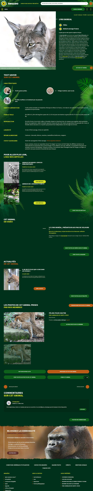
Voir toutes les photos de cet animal (25, 377)
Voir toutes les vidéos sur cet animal (76, 248)
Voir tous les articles (79, 210)
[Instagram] (90, 9)
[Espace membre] (78, 9)
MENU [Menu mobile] (4, 9)
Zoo (35, 479)
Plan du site (46, 468)
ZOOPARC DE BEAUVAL (68, 477)
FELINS (84, 15)
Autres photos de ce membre (74, 324)
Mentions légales (81, 465)
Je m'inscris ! (12, 453)
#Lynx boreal (52, 317)
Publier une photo (80, 305)
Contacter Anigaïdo (40, 465)
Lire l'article (39, 181)
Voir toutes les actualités (79, 296)
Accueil (75, 15)
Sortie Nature (37, 477)
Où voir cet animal (84, 67)
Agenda (7, 486)
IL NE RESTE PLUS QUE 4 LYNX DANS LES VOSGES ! (33, 270)
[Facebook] (87, 9)
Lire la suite (39, 288)
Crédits (68, 465)
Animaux (80, 15)
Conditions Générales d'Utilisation (17, 465)
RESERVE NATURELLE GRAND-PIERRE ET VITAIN (74, 481)
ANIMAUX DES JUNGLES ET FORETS (33, 184)
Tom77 (68, 320)
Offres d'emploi (9, 488)
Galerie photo (56, 465)
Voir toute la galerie (79, 254)
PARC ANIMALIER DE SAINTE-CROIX (59, 315)
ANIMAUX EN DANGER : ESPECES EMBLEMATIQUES (32, 163)
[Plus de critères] (90, 3)
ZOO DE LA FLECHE (67, 479)
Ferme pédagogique (39, 484)
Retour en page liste (25, 371)
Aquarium (36, 481)
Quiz (6, 484)
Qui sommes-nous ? (10, 477)
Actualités (8, 479)
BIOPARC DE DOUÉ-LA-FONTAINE (70, 484)
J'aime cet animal (74, 377)
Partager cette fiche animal (68, 371)
